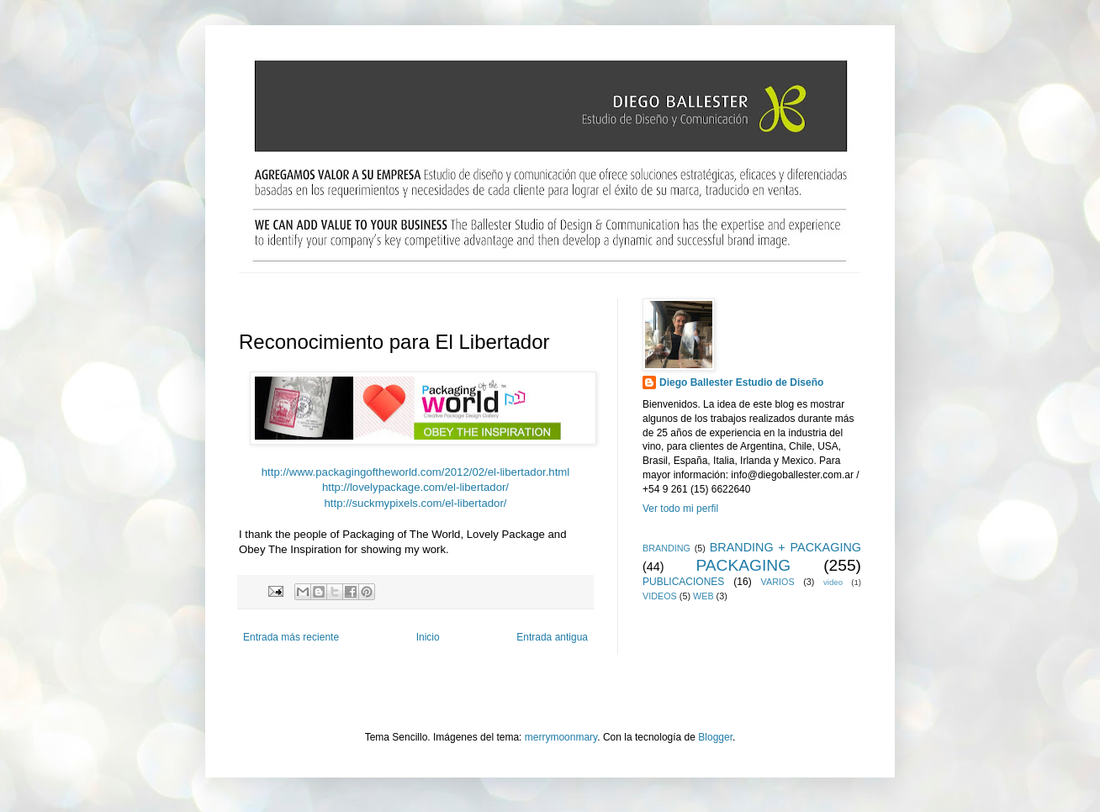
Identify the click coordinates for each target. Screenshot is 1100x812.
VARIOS (778, 582)
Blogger (715, 737)
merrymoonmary (561, 737)
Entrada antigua (552, 637)
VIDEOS (660, 596)
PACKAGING (743, 565)
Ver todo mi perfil (680, 508)
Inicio (428, 637)
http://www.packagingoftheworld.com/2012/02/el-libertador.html (416, 472)
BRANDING (666, 548)
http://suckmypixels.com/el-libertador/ (416, 503)
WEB (703, 596)
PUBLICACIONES (683, 582)
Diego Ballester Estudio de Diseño (741, 382)
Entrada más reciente (291, 637)
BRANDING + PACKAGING (785, 547)
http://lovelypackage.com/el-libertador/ (415, 487)
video (833, 582)
